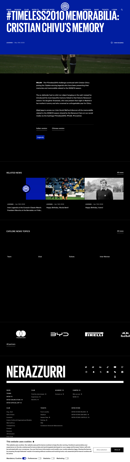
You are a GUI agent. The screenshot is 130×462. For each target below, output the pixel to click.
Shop (96, 10)
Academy (58, 390)
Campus (75, 390)
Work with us (10, 423)
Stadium (43, 414)
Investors (9, 417)
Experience (35, 397)
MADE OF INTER (48, 10)
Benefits (34, 400)
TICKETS (105, 10)
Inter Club (9, 436)
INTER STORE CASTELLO (79, 417)
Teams (8, 393)
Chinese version (58, 106)
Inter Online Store (13, 400)
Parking (43, 420)
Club (33, 390)
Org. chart (9, 412)
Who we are (76, 394)
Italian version (41, 106)
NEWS (8, 10)
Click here (40, 88)
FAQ (42, 423)
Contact (9, 428)
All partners (10, 344)
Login (114, 10)
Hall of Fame (10, 414)
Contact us (58, 394)
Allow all (117, 450)
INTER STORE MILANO (79, 412)
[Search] (122, 9)
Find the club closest (37, 394)
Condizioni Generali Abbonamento (52, 426)
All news (120, 151)
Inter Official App (13, 403)
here (75, 449)
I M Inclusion (10, 434)
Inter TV (35, 10)
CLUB (26, 10)
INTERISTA (87, 10)
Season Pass (44, 417)
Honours (9, 431)
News (8, 390)
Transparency (10, 426)
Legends (40, 115)
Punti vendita (45, 412)
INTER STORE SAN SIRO (79, 414)
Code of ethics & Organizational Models (19, 420)
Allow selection (102, 450)
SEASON (17, 10)
